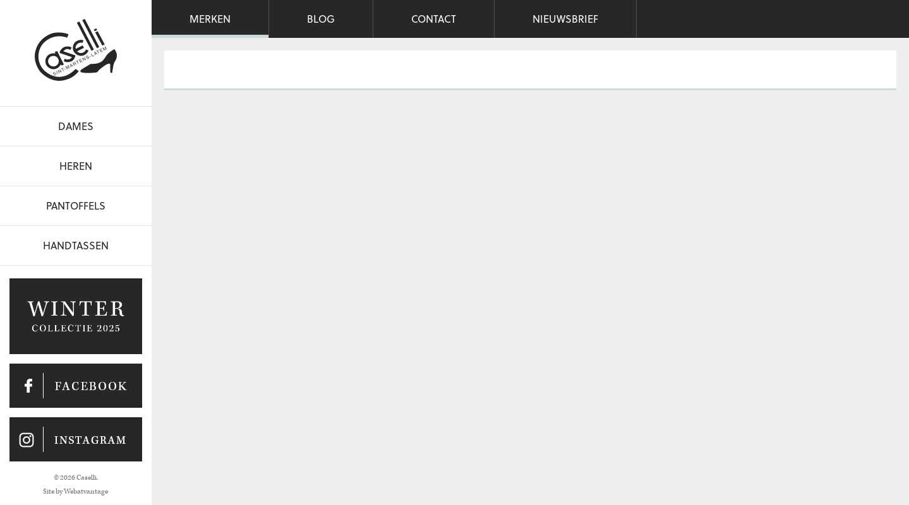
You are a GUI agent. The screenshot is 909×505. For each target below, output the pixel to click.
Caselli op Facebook (75, 386)
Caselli (76, 50)
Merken (210, 18)
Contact (433, 18)
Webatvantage (86, 491)
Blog (321, 18)
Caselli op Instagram (75, 439)
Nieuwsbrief (565, 18)
